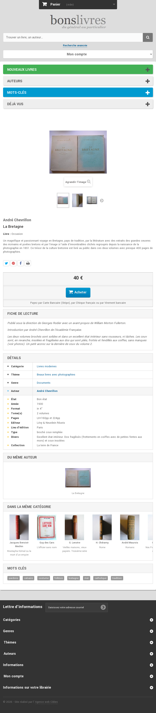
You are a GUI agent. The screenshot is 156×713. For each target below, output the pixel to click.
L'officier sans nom (47, 547)
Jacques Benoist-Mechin (19, 544)
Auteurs (14, 81)
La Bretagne (78, 493)
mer (86, 578)
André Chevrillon (47, 391)
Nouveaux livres (22, 69)
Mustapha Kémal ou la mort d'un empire (19, 553)
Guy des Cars (47, 542)
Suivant (102, 200)
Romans (129, 547)
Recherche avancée (75, 45)
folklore (59, 578)
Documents (43, 383)
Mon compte (14, 676)
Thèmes (10, 642)
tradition (117, 578)
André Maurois (130, 542)
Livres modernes (47, 366)
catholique (100, 578)
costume (44, 578)
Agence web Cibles (46, 702)
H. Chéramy (102, 542)
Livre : (7, 234)
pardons (13, 578)
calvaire (28, 578)
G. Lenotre (74, 542)
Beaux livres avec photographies (56, 374)
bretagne (74, 578)
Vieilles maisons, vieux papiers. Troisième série (74, 549)
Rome (102, 547)
